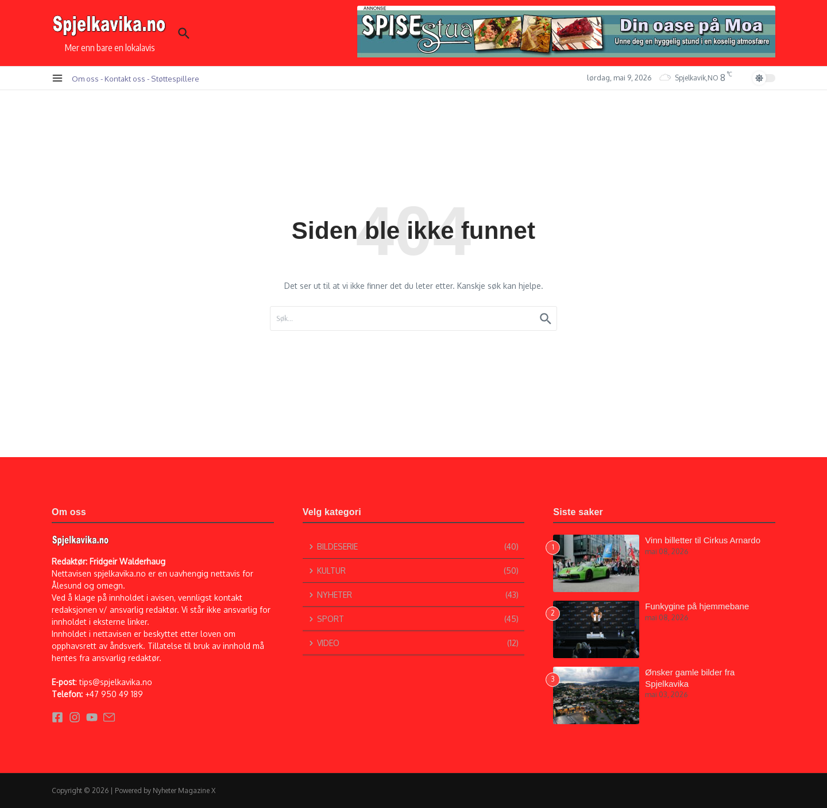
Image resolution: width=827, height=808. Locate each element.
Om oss (85, 78)
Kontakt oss (125, 78)
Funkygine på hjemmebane (697, 606)
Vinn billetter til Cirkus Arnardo (702, 540)
